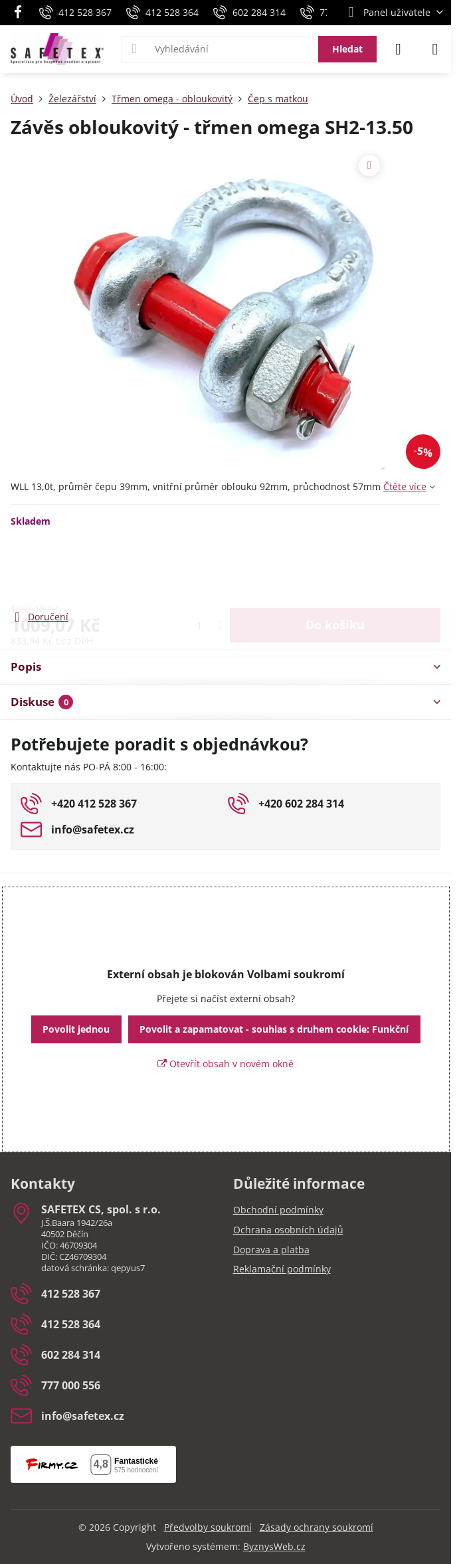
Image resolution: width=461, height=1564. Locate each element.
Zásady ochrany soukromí (316, 1527)
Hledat (347, 49)
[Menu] (435, 49)
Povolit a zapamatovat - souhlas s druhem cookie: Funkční (274, 1029)
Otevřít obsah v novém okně (225, 1063)
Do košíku (335, 568)
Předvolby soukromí (208, 1527)
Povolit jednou (76, 1029)
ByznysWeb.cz (274, 1546)
